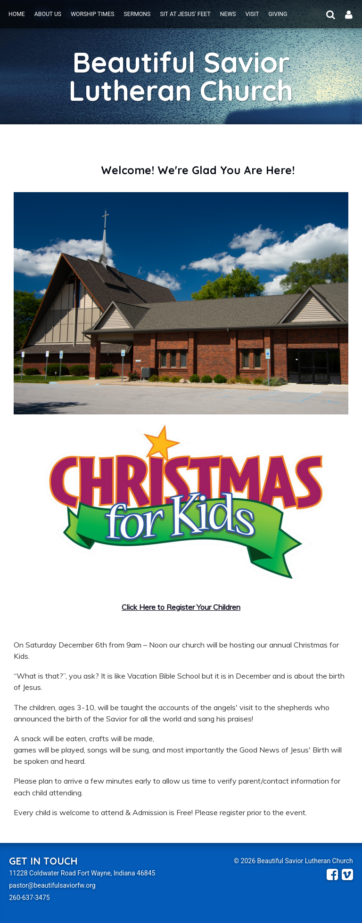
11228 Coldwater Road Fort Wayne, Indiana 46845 (82, 873)
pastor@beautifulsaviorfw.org (52, 885)
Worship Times (92, 14)
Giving (277, 14)
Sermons (136, 14)
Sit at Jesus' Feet (185, 14)
